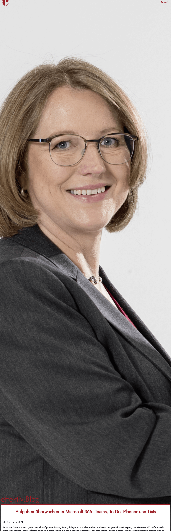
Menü (164, 2)
